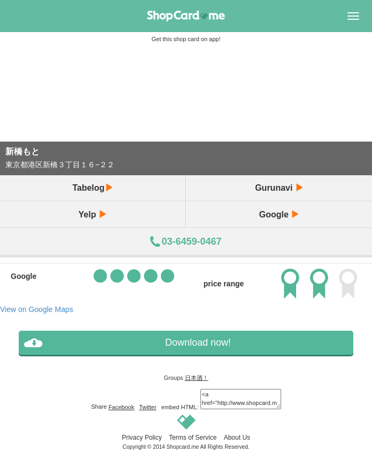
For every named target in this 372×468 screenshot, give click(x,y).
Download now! (198, 342)
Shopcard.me (183, 447)
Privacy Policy (142, 437)
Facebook (121, 407)
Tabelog (92, 187)
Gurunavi (279, 187)
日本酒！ (196, 378)
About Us (237, 437)
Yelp (93, 214)
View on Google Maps (36, 309)
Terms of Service (192, 437)
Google (279, 214)
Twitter (147, 407)
